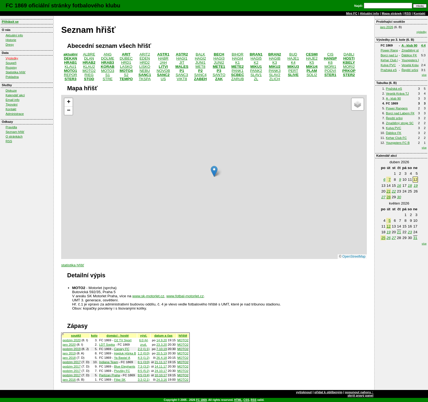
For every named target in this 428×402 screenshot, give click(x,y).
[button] (214, 171)
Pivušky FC (122, 370)
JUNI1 (200, 62)
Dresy (9, 44)
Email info (12, 99)
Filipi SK (120, 379)
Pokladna (12, 76)
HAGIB (274, 58)
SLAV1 (256, 75)
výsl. (143, 335)
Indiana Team (108, 362)
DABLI (349, 54)
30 (399, 197)
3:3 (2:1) (144, 379)
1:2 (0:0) (144, 353)
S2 (126, 75)
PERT (293, 71)
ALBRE (89, 54)
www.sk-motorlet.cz (148, 296)
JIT (182, 62)
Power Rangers (391, 50)
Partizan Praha (109, 375)
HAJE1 (293, 58)
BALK (200, 54)
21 (389, 191)
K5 (312, 62)
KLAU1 (70, 67)
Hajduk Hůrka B (125, 353)
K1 (237, 62)
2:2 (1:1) (144, 349)
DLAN (89, 58)
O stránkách (13, 136)
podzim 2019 (72, 349)
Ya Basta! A (122, 357)
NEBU (144, 71)
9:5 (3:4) (144, 375)
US (163, 79)
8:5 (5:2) (144, 370)
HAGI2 (200, 58)
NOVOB (163, 71)
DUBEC (126, 58)
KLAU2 (89, 67)
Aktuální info (369, 13)
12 (389, 226)
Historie (10, 40)
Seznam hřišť (14, 131)
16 (399, 185)
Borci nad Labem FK (395, 55)
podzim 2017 (72, 362)
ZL (256, 79)
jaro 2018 (69, 357)
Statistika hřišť (15, 72)
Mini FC (352, 13)
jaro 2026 (386, 27)
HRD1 (126, 62)
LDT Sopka (107, 344)
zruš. (143, 344)
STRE (107, 79)
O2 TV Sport (123, 340)
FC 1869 (201, 399)
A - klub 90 (409, 45)
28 (389, 197)
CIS (330, 54)
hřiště (183, 335)
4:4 (423, 45)
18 (410, 185)
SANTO (219, 75)
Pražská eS (389, 70)
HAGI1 (182, 58)
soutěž (76, 335)
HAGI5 (256, 58)
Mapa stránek (392, 13)
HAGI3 (219, 58)
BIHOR (237, 54)
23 (410, 232)
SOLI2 (312, 75)
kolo (94, 335)
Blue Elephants (124, 366)
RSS (408, 13)
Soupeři (10, 63)
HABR (163, 58)
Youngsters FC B (413, 60)
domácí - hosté (117, 335)
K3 (274, 62)
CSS (246, 399)
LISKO (144, 67)
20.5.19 (161, 353)
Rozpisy (11, 67)
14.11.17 (160, 366)
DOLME (107, 58)
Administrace (14, 113)
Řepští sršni (410, 70)
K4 (293, 62)
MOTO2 (89, 71)
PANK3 (275, 71)
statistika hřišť (72, 265)
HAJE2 (311, 58)
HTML (238, 399)
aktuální (71, 54)
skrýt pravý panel (360, 395)
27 (383, 197)
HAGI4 (237, 58)
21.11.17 (160, 362)
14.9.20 (161, 340)
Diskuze (11, 90)
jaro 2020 (69, 344)
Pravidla (11, 127)
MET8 (200, 67)
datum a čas (163, 335)
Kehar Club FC (391, 60)
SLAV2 (274, 75)
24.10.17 (160, 370)
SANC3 (182, 75)
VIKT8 (182, 79)
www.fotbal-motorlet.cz (185, 296)
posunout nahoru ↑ (359, 392)
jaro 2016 (69, 379)
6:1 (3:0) (144, 362)
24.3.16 (161, 379)
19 (416, 185)
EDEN (144, 58)
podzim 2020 (72, 340)
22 (394, 191)
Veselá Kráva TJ (413, 65)
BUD (293, 54)
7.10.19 (161, 349)
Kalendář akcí (15, 95)
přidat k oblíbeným (328, 392)
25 (383, 238)
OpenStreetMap (353, 256)
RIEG (89, 75)
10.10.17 (160, 375)
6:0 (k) (143, 340)
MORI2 (349, 67)
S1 (107, 75)
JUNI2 (219, 62)
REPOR (70, 75)
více (424, 74)
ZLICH (274, 79)
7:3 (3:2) (144, 366)
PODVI (330, 71)
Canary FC (121, 349)
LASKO (126, 67)
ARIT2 (144, 54)
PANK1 (237, 71)
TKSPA (145, 79)
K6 (330, 62)
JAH (163, 62)
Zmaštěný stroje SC (400, 123)
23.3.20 (161, 344)
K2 (256, 62)
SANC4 (200, 75)
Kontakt (419, 13)
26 (389, 238)
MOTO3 (107, 71)
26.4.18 (161, 357)
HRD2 (145, 62)
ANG (107, 54)
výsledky (422, 31)
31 (415, 238)
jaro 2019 (69, 353)
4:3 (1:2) (144, 357)
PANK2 (256, 71)
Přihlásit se (10, 21)
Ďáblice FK (409, 55)
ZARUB (237, 79)
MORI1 (330, 67)
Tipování (11, 104)
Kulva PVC (388, 65)
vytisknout (304, 392)
